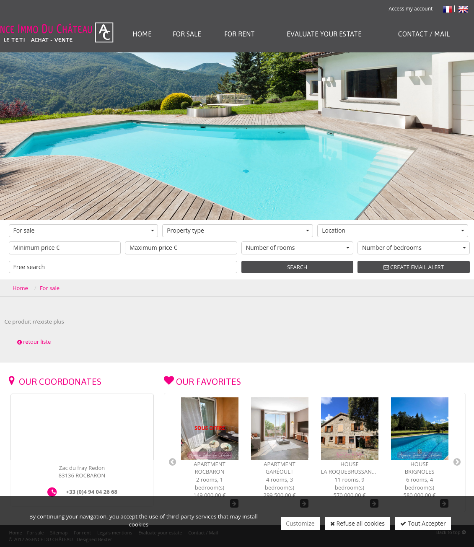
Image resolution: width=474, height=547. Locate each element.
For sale (84, 230)
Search (297, 267)
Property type (238, 230)
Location (393, 230)
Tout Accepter (423, 523)
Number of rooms (298, 247)
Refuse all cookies (357, 523)
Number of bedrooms (414, 247)
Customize (300, 523)
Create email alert (413, 267)
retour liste (34, 341)
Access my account (411, 8)
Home (20, 288)
